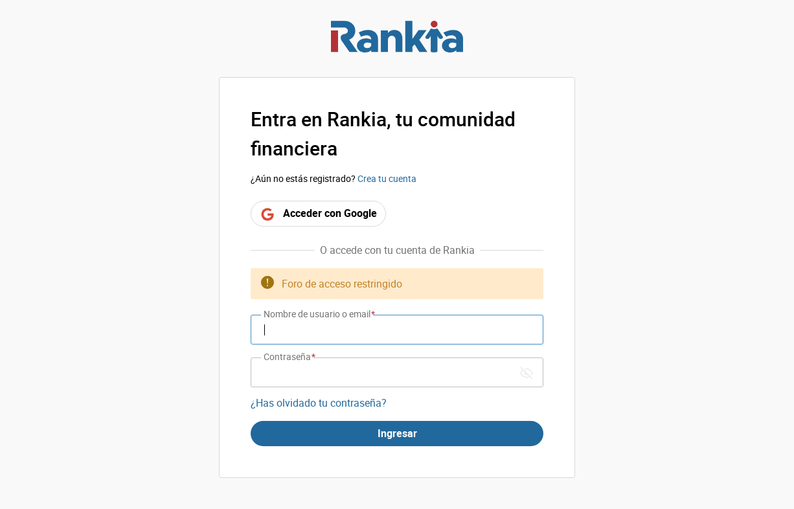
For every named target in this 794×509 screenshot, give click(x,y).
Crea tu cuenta (386, 178)
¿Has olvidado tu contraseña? (319, 403)
